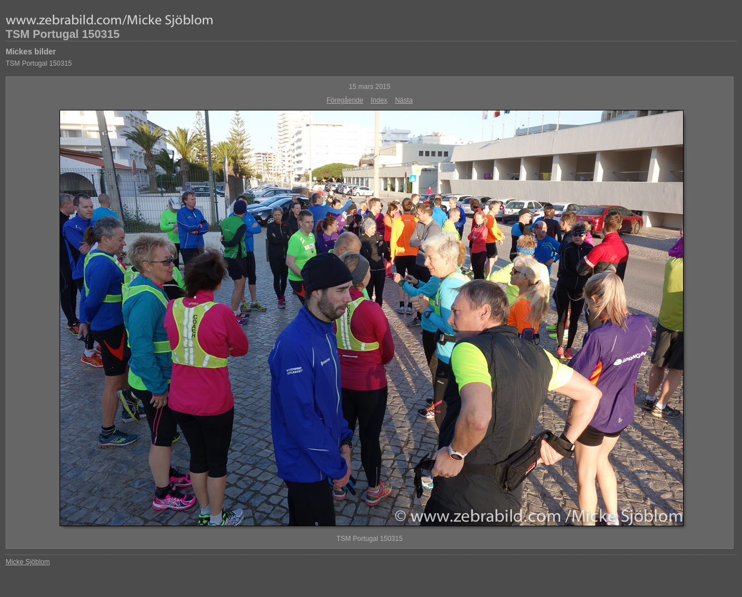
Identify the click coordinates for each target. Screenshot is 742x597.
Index (379, 100)
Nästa (404, 100)
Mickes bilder (31, 51)
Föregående (345, 100)
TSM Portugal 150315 (63, 34)
